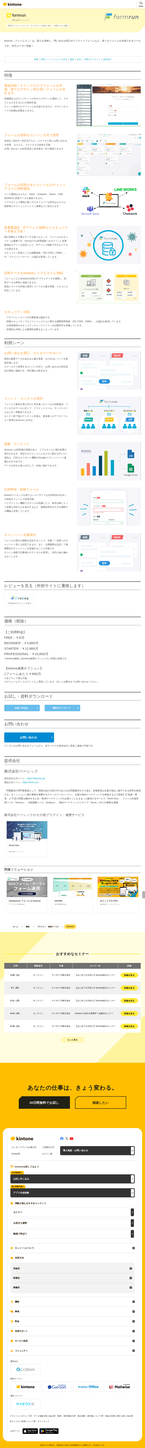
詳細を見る (129, 975)
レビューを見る (60, 59)
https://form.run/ (30, 782)
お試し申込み (21, 708)
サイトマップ (43, 1421)
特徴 (36, 59)
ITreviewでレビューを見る (19, 600)
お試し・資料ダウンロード (89, 59)
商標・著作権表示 (65, 1416)
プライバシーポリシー (19, 1416)
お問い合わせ (28, 737)
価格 (72, 59)
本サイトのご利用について (21, 1421)
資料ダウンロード (62, 708)
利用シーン (46, 59)
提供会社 (107, 59)
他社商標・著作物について (89, 1416)
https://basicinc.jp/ (36, 778)
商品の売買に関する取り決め (118, 1416)
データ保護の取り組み (43, 1416)
